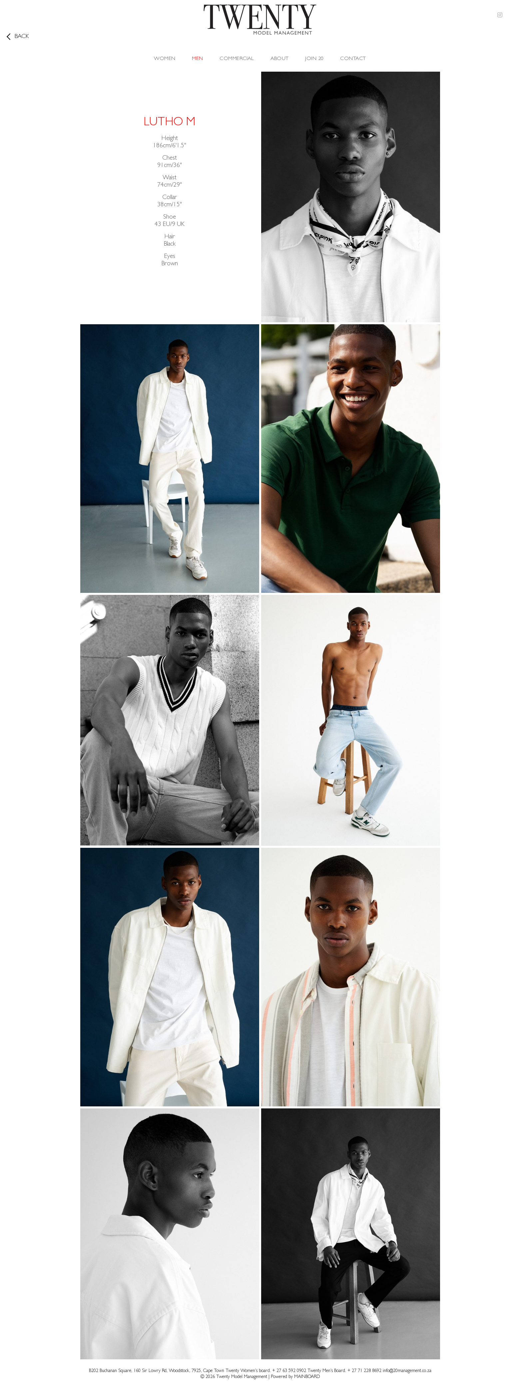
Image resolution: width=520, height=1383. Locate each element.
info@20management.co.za (407, 1371)
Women (164, 59)
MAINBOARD (307, 1377)
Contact (353, 59)
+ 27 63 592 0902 (289, 1371)
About (279, 59)
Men (197, 59)
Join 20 (314, 59)
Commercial (237, 59)
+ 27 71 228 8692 (364, 1371)
